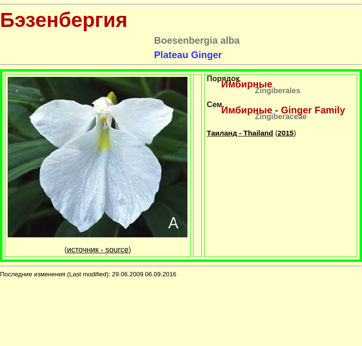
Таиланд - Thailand (240, 133)
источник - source (98, 250)
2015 (286, 133)
